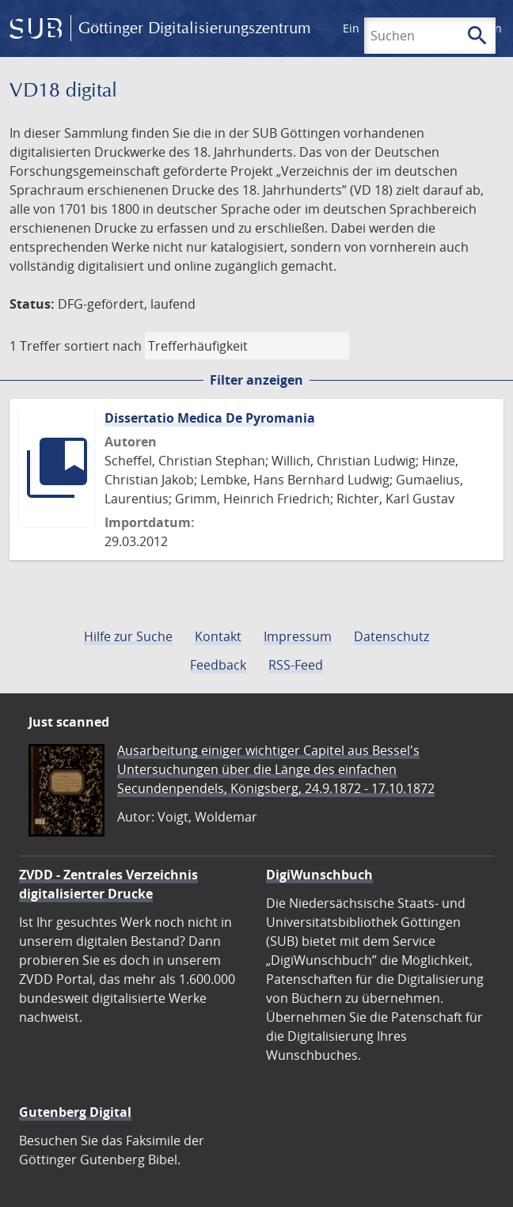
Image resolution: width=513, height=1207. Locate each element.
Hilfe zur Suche (128, 636)
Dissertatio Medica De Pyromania (209, 418)
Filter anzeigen (256, 380)
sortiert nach (103, 346)
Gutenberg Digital (75, 1112)
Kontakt (218, 636)
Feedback (218, 665)
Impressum (298, 636)
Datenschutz (391, 636)
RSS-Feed (295, 665)
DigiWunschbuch (319, 874)
